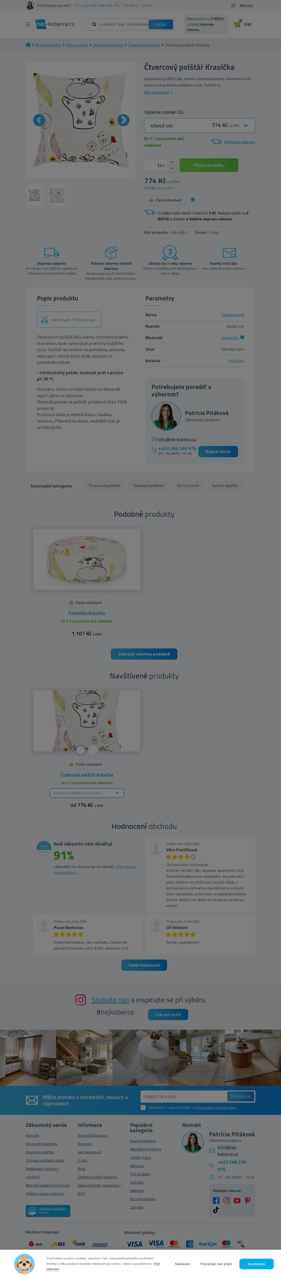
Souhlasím (256, 1264)
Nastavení (183, 1264)
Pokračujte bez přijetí (216, 1264)
